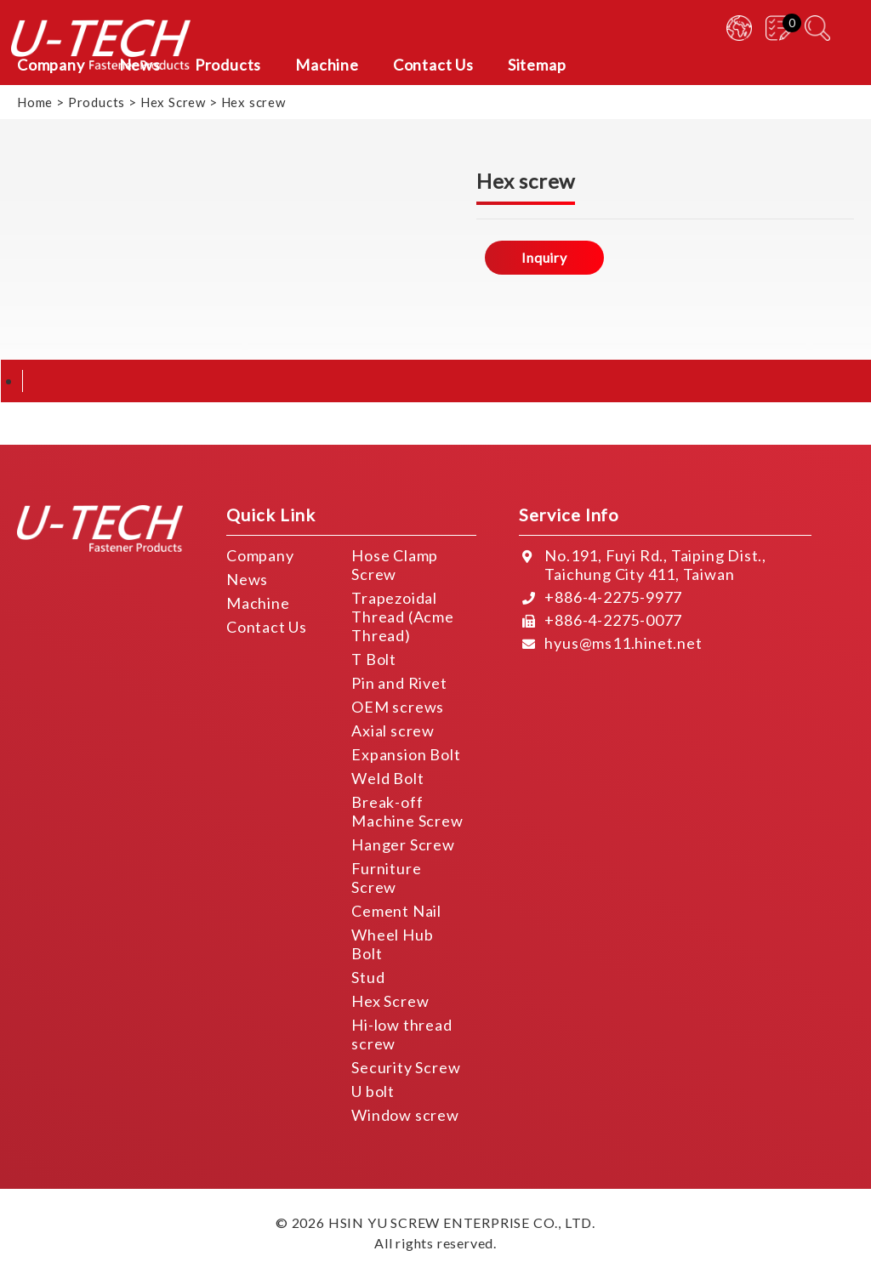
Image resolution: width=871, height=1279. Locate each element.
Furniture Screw (386, 877)
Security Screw (405, 1067)
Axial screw (393, 730)
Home (35, 102)
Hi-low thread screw (401, 1034)
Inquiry (544, 257)
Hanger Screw (403, 844)
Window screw (405, 1115)
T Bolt (373, 659)
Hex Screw (173, 102)
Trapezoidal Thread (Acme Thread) (402, 616)
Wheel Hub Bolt (392, 944)
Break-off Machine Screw (407, 811)
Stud (367, 977)
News (247, 579)
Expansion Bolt (405, 754)
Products (96, 102)
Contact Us (266, 626)
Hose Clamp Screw (394, 564)
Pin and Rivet (399, 683)
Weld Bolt (387, 778)
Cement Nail (396, 910)
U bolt (373, 1091)
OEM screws (397, 706)
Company (260, 555)
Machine (258, 603)
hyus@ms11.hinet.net (623, 643)
